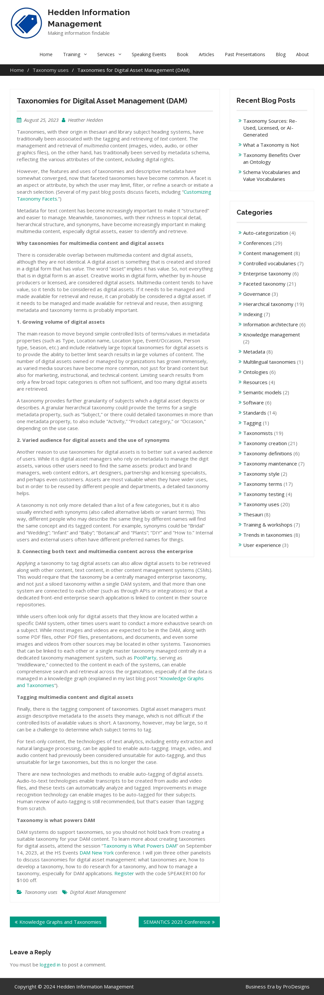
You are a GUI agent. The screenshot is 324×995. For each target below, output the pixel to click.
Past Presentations (245, 54)
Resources (255, 382)
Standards (254, 412)
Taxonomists (258, 433)
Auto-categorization (265, 232)
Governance (256, 294)
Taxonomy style (261, 473)
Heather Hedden (85, 120)
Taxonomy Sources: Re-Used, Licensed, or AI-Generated (270, 128)
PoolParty (145, 657)
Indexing (253, 314)
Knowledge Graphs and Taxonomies (60, 922)
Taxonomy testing (264, 494)
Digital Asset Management (98, 892)
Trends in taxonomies (267, 534)
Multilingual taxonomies (269, 361)
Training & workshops (267, 524)
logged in (50, 964)
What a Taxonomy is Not (271, 144)
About (302, 54)
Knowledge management (271, 334)
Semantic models (262, 392)
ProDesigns (296, 986)
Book (182, 54)
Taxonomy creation (265, 443)
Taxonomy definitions (267, 453)
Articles (206, 54)
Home (46, 54)
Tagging (252, 423)
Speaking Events (149, 54)
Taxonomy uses (41, 892)
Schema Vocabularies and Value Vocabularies (271, 175)
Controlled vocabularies (269, 263)
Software (253, 402)
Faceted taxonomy (264, 283)
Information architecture (270, 324)
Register (124, 873)
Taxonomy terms (262, 484)
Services (106, 54)
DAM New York (97, 852)
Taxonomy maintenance (270, 463)
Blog (281, 54)
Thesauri (253, 514)
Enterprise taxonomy (267, 273)
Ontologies (255, 372)
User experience (262, 545)
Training (71, 54)
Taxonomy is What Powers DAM (139, 845)
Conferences (257, 243)
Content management (267, 253)
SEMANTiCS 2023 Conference (177, 922)
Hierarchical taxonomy (268, 304)
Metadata (254, 351)
